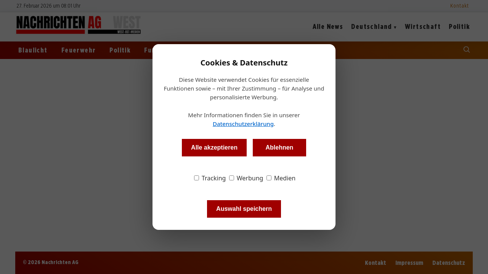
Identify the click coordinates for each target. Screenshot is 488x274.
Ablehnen (279, 147)
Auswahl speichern (244, 209)
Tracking (210, 178)
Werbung (246, 178)
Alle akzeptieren (214, 147)
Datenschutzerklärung (243, 123)
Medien (281, 178)
